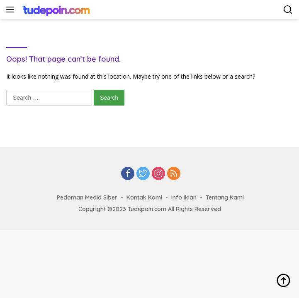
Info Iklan (184, 197)
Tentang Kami (225, 197)
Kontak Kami (144, 197)
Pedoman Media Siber (87, 197)
